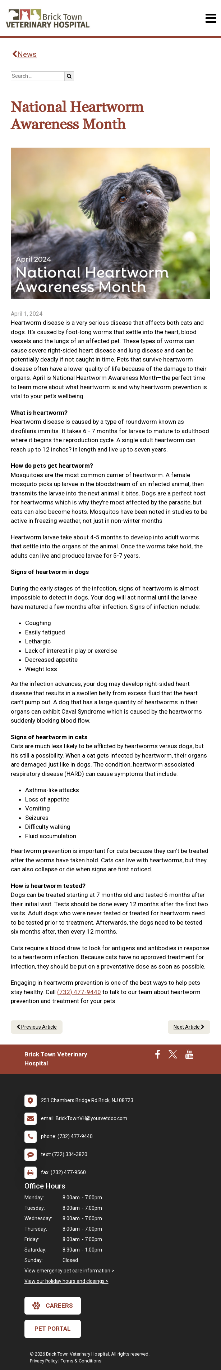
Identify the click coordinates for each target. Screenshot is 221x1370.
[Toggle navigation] (210, 18)
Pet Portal (52, 1328)
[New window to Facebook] (157, 1056)
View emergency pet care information (67, 1271)
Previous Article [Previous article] (37, 1027)
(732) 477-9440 (79, 992)
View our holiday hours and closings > (66, 1281)
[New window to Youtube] (189, 1056)
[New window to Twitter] (173, 1056)
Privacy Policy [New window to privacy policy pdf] (43, 1361)
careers (52, 1306)
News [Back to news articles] (24, 54)
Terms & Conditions (81, 1361)
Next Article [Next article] (189, 1027)
